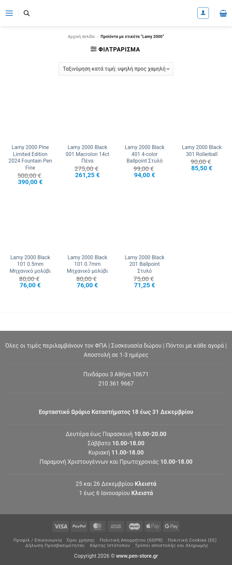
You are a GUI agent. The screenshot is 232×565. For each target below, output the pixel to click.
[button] (9, 12)
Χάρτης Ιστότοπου (110, 545)
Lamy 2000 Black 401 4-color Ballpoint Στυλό (144, 154)
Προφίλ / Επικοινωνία (38, 540)
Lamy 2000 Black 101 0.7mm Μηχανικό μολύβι (87, 264)
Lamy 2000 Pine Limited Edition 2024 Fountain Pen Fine (30, 157)
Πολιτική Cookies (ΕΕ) (192, 540)
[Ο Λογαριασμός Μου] (203, 13)
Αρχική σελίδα (81, 36)
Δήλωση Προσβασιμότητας (55, 545)
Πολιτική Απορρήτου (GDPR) (131, 540)
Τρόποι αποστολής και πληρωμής (172, 545)
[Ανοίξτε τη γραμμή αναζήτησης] (27, 13)
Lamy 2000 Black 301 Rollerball (202, 150)
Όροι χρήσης (81, 540)
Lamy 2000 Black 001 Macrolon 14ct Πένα (87, 154)
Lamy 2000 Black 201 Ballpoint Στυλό (144, 264)
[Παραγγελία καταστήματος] (116, 69)
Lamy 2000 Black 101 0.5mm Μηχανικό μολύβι (30, 264)
